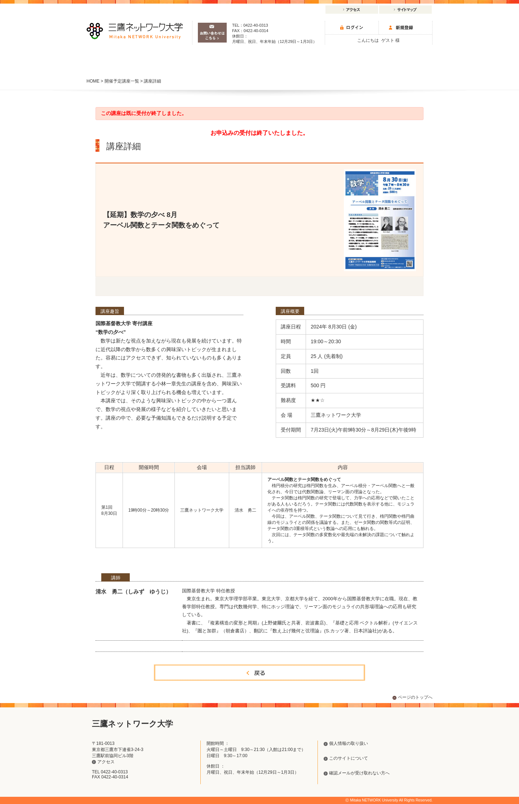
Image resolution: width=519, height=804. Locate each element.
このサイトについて (348, 758)
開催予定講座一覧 (122, 81)
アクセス (351, 9)
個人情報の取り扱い (348, 743)
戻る (259, 672)
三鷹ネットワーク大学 (134, 31)
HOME (92, 81)
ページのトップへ (415, 697)
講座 (121, 63)
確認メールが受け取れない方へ (359, 773)
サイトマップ (405, 9)
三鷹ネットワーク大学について (328, 60)
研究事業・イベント (259, 60)
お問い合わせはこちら (212, 33)
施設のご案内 (190, 60)
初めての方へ (397, 63)
